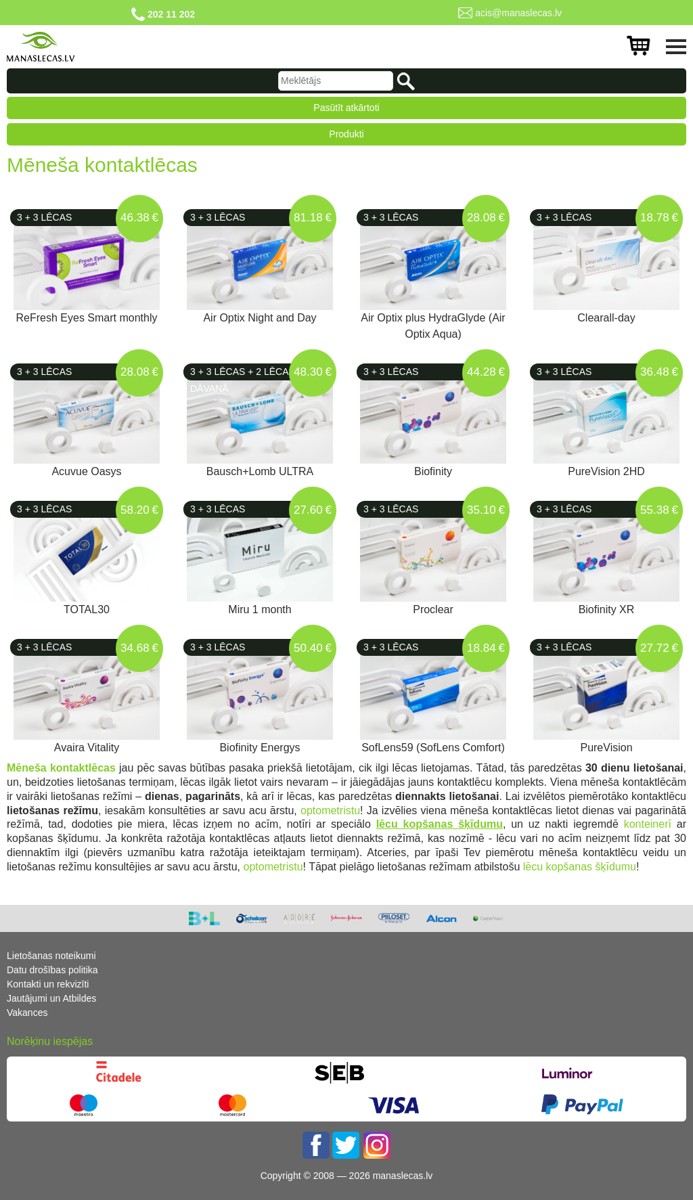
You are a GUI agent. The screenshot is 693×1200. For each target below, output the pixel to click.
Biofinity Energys (259, 747)
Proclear (433, 609)
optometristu (328, 810)
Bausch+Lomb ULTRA (259, 471)
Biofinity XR (607, 609)
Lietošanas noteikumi (51, 955)
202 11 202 (171, 14)
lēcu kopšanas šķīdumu (578, 866)
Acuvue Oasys (86, 471)
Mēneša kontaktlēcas (61, 768)
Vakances (27, 1012)
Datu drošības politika (52, 969)
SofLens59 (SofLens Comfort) (433, 747)
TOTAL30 (87, 609)
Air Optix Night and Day (259, 318)
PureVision (606, 747)
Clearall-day (606, 318)
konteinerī (650, 824)
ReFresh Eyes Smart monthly (87, 318)
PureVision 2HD (606, 471)
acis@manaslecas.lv (518, 12)
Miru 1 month (259, 609)
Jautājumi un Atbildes (51, 998)
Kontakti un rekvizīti (48, 984)
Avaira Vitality (86, 747)
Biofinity (433, 471)
